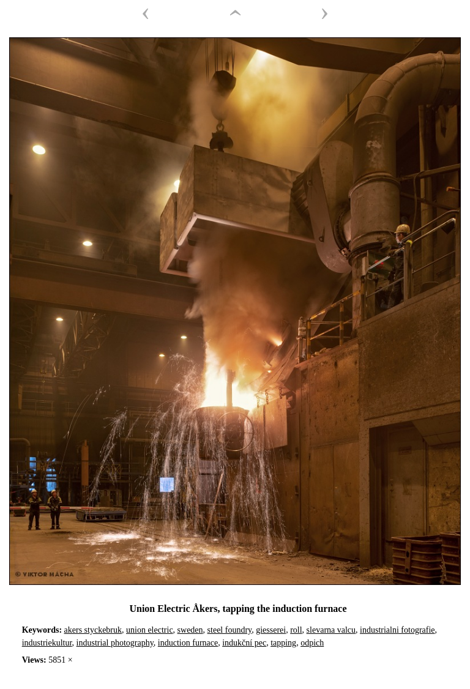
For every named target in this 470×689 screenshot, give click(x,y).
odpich (312, 642)
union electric (149, 630)
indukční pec (244, 642)
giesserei (271, 630)
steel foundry (229, 630)
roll (296, 630)
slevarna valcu (331, 630)
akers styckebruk (93, 630)
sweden (190, 630)
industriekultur (47, 642)
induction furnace (188, 642)
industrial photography (115, 642)
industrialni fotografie (397, 630)
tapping (283, 642)
